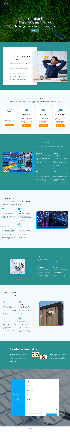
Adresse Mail (30, 390)
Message (29, 399)
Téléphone (30, 394)
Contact (66, 3)
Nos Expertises (58, 3)
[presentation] (34, 411)
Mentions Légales (38, 428)
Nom (28, 385)
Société (28, 381)
